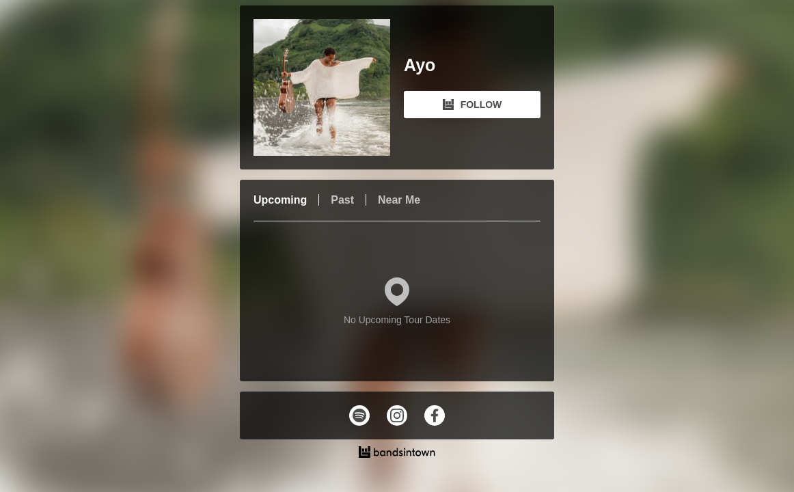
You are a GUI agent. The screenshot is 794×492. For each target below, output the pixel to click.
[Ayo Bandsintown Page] (329, 87)
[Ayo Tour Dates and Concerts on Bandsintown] (397, 453)
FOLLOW (472, 104)
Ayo (419, 65)
